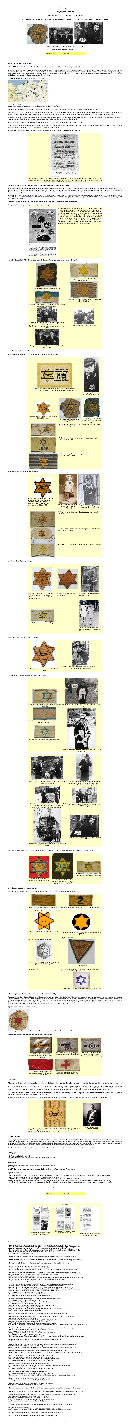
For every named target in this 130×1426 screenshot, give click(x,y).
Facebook (66, 53)
